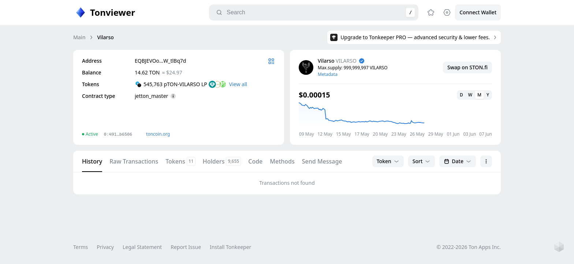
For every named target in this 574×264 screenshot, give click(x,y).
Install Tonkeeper (230, 246)
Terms (80, 246)
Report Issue (186, 246)
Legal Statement (142, 246)
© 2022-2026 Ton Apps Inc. (469, 246)
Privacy (105, 246)
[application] (395, 119)
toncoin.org (158, 134)
